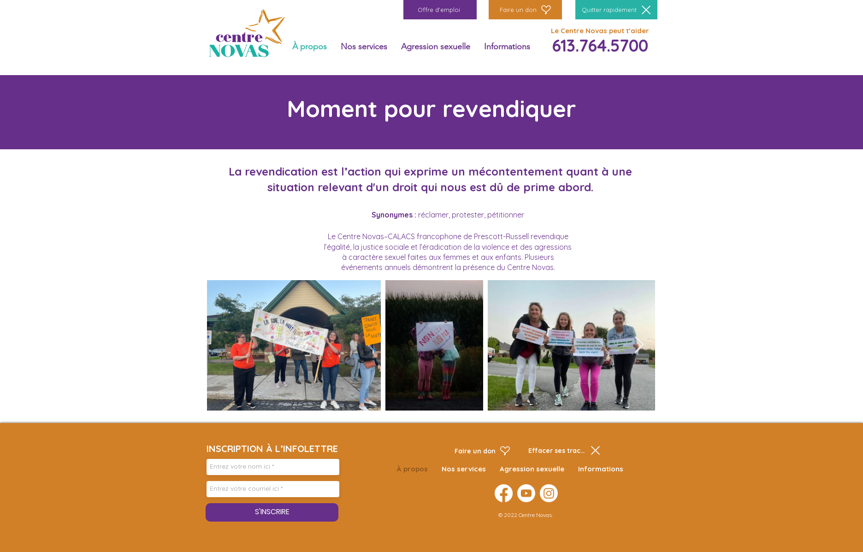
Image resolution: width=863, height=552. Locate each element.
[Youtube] (526, 493)
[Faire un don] (525, 9)
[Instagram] (549, 493)
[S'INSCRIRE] (272, 512)
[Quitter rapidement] (616, 9)
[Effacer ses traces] (564, 450)
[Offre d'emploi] (440, 9)
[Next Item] (639, 345)
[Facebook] (504, 493)
